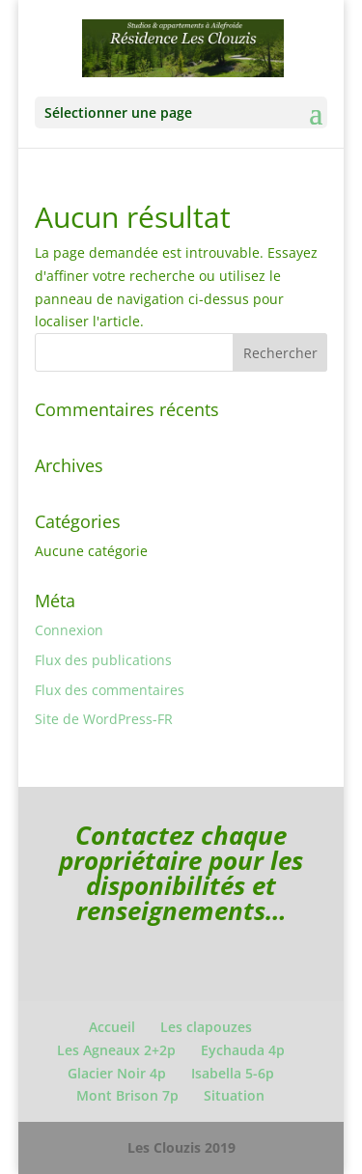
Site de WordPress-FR (104, 719)
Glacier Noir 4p (117, 1073)
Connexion (69, 630)
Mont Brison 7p (127, 1095)
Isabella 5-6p (232, 1073)
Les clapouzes (206, 1027)
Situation (234, 1095)
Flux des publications (103, 660)
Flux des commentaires (109, 690)
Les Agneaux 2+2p (116, 1050)
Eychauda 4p (243, 1050)
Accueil (112, 1027)
